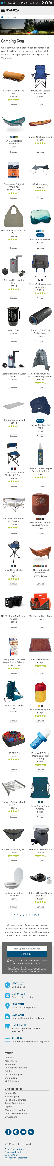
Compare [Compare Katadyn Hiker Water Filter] (13, 298)
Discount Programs (14, 1074)
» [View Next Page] (29, 915)
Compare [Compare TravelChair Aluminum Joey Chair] (40, 298)
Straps (30, 2)
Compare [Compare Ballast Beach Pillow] (40, 248)
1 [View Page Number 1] (17, 914)
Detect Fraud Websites (16, 1113)
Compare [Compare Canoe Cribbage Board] (40, 152)
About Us (9, 1057)
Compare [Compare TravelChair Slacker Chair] (13, 584)
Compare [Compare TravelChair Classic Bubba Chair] (40, 105)
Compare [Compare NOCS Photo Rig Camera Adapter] (13, 627)
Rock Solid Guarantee (15, 1100)
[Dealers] (43, 2)
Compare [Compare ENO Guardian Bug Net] (13, 861)
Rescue (11, 2)
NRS (3, 2)
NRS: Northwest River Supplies (13, 10)
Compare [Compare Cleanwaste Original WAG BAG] (13, 198)
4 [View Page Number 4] (26, 914)
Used (38, 2)
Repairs (8, 1106)
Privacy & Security (14, 1152)
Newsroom (10, 1064)
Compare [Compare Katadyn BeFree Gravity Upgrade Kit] (40, 907)
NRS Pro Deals (12, 1081)
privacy (27, 971)
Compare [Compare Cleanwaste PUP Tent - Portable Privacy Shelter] (40, 388)
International (11, 1078)
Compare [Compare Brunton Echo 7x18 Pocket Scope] (40, 342)
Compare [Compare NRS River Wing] (40, 198)
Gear (7, 17)
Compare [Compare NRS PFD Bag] (13, 770)
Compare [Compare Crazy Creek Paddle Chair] (13, 721)
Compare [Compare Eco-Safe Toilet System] (40, 861)
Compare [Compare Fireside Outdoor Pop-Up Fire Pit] (13, 534)
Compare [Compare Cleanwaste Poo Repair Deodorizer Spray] (40, 486)
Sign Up (27, 954)
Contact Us (10, 1093)
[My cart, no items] (50, 2)
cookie (33, 971)
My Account (11, 1117)
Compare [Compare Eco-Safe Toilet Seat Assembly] (13, 907)
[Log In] (46, 2)
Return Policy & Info (14, 1103)
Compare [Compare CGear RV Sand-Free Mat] (13, 105)
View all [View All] (36, 914)
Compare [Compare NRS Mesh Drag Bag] (40, 721)
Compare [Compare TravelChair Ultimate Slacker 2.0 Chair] (13, 486)
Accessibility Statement (16, 1157)
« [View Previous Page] (15, 915)
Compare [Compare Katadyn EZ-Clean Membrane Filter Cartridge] (40, 770)
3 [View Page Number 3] (23, 914)
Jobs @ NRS (11, 1061)
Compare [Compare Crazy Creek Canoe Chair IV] (40, 817)
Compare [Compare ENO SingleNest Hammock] (13, 152)
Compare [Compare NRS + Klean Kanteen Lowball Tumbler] (40, 534)
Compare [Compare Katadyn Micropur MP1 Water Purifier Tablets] (13, 674)
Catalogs (9, 1071)
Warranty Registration (15, 1110)
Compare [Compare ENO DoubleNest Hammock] (40, 584)
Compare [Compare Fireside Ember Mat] (40, 674)
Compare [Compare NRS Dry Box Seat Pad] (13, 436)
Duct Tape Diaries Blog (16, 1067)
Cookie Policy (11, 1155)
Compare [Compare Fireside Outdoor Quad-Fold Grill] (13, 817)
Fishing (21, 2)
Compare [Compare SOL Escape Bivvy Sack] (40, 627)
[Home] (2, 17)
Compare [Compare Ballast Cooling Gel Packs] (40, 436)
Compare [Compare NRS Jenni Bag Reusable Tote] (13, 248)
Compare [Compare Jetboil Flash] (13, 342)
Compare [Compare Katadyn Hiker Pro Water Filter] (13, 388)
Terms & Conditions (14, 1149)
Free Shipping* (12, 1096)
